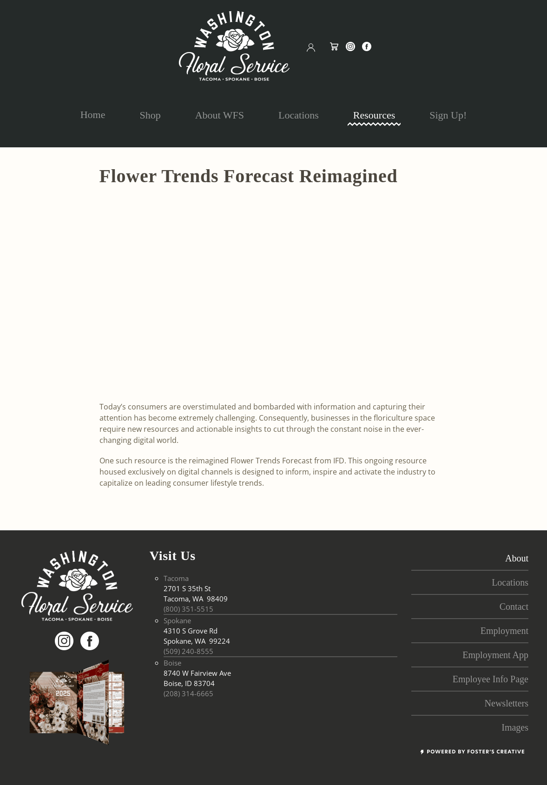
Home (92, 114)
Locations (298, 115)
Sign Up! (448, 115)
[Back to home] (234, 45)
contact (514, 606)
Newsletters (506, 703)
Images (514, 727)
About (516, 558)
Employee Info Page (490, 679)
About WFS (219, 115)
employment (504, 631)
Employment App (495, 655)
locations (510, 582)
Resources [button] (374, 115)
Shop (149, 115)
